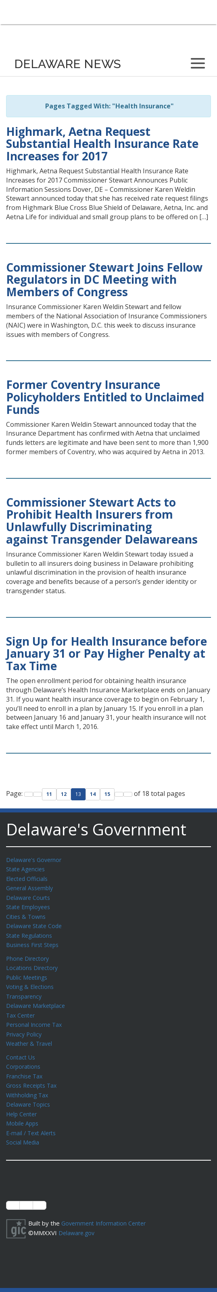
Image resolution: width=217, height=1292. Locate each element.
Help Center (23, 1103)
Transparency (25, 991)
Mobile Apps (23, 1112)
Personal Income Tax (35, 1018)
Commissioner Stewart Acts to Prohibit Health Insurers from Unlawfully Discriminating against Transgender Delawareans (102, 520)
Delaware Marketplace (37, 999)
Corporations (24, 1058)
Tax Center (21, 1009)
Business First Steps (34, 941)
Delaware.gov (77, 1220)
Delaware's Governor (35, 860)
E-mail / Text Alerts (33, 1122)
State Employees (30, 905)
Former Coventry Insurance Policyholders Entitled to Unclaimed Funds (105, 397)
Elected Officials (28, 878)
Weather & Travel (31, 1036)
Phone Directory (29, 954)
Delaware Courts (29, 896)
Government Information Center (106, 1211)
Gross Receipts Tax (33, 1076)
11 (49, 794)
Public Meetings (28, 972)
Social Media (23, 1130)
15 (107, 794)
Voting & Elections (31, 981)
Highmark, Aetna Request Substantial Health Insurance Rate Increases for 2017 (102, 144)
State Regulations (30, 932)
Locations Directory (33, 963)
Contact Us (21, 1049)
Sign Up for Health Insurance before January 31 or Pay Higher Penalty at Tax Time (106, 654)
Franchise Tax (25, 1067)
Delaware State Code (35, 923)
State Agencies (27, 868)
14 (93, 794)
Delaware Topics (29, 1094)
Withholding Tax (28, 1085)
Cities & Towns (27, 914)
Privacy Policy (25, 1027)
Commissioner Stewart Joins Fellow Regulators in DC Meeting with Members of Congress (104, 280)
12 (64, 794)
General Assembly (31, 887)
